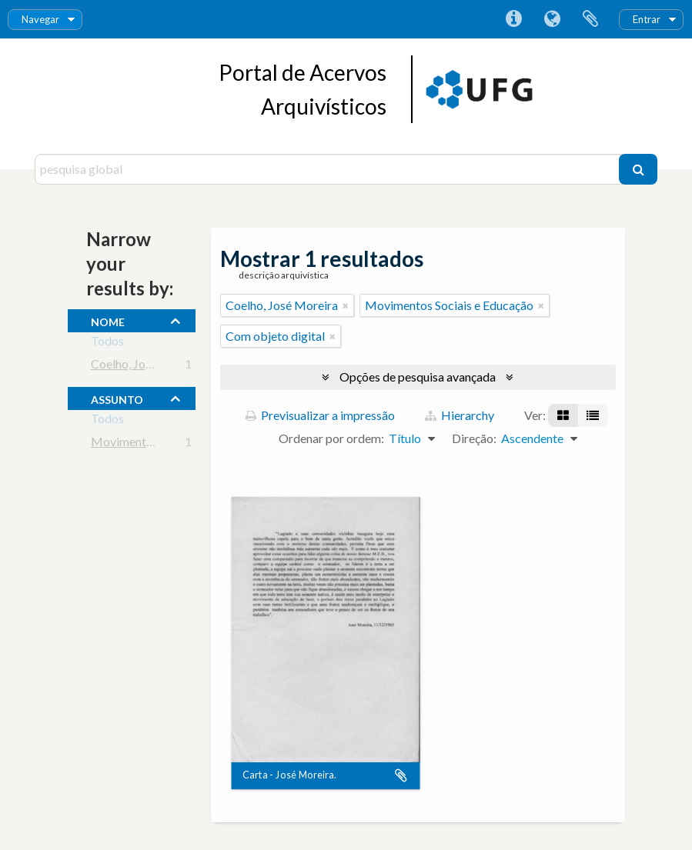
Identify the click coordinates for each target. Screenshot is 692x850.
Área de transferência (590, 19)
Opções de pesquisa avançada (417, 376)
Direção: (474, 438)
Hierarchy (459, 415)
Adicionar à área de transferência (401, 776)
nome (108, 320)
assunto (117, 397)
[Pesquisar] (638, 169)
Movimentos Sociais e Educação (175, 444)
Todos (107, 343)
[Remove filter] (346, 305)
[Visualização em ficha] (563, 415)
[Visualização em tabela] (592, 415)
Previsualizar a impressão (320, 415)
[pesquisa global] (329, 169)
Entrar (646, 19)
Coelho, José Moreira (147, 366)
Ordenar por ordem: (331, 438)
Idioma (552, 19)
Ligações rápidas (513, 19)
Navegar (40, 19)
